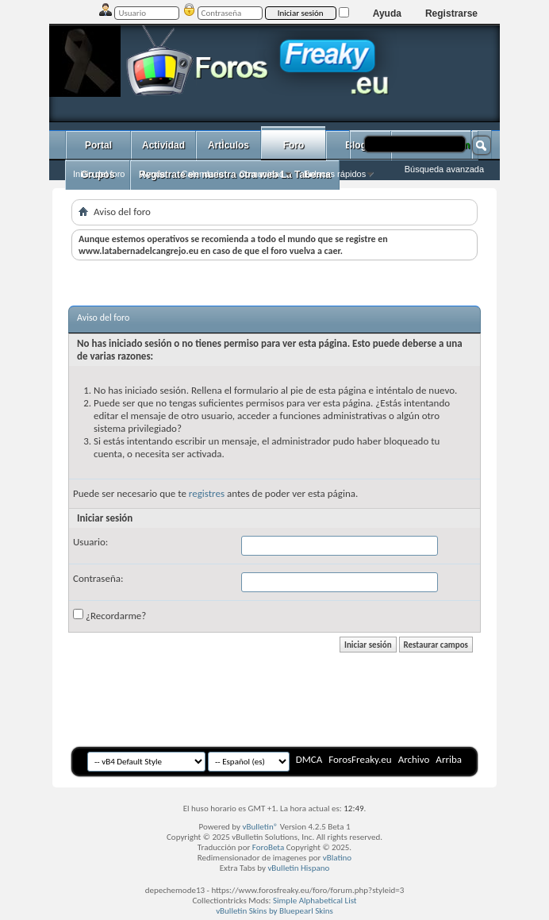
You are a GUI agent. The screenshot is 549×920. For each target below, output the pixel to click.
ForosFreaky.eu (359, 759)
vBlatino (337, 858)
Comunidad (262, 174)
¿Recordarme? (109, 615)
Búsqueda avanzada (444, 169)
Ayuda (387, 13)
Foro (294, 145)
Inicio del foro (99, 174)
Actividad (163, 145)
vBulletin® (260, 827)
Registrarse (451, 13)
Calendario (202, 174)
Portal (98, 145)
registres (207, 493)
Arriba (449, 759)
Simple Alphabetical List (315, 900)
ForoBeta (268, 847)
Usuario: (90, 542)
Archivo (414, 759)
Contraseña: (98, 578)
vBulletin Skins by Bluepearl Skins (274, 911)
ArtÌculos (228, 145)
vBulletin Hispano (298, 868)
